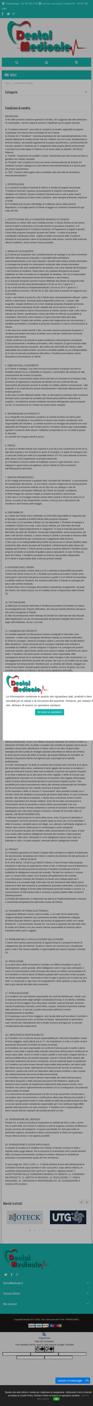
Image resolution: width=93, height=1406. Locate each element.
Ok (56, 1399)
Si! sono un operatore (49, 712)
